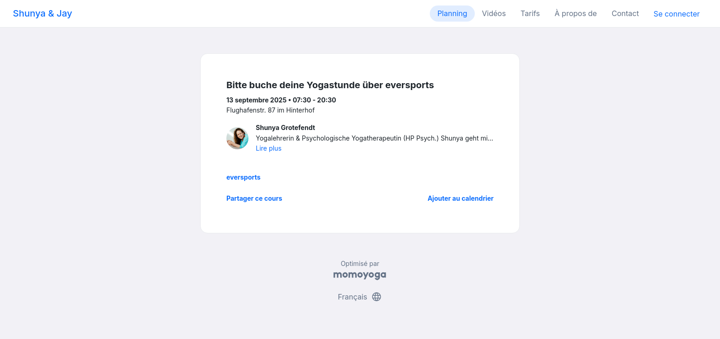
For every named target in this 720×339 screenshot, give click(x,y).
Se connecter (676, 13)
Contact (625, 13)
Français (360, 296)
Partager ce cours (254, 198)
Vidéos (494, 13)
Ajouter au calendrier (461, 198)
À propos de (576, 13)
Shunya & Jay (42, 13)
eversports (243, 177)
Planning (452, 13)
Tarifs (530, 13)
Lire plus (268, 148)
